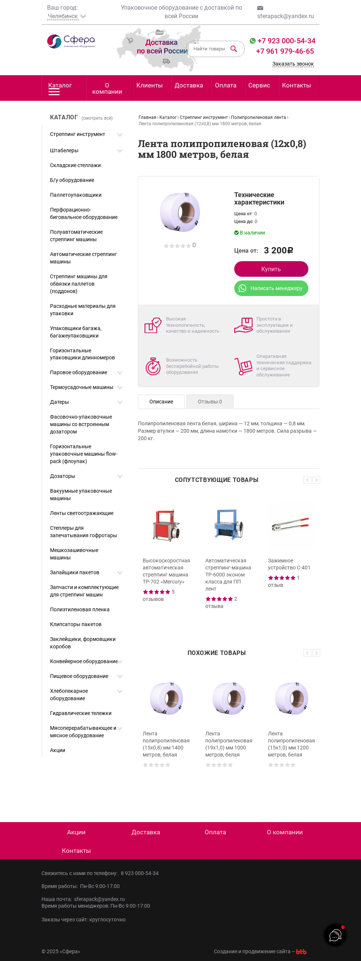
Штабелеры (64, 150)
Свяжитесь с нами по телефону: (81, 873)
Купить (271, 269)
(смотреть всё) (97, 118)
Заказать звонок (293, 64)
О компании (107, 88)
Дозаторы (62, 476)
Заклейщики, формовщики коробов (83, 642)
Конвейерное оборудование (84, 661)
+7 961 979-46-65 (285, 51)
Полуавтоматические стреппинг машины (76, 235)
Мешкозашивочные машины (74, 554)
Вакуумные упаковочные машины (81, 494)
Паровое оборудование (78, 372)
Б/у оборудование (72, 180)
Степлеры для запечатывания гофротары (83, 531)
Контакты (296, 85)
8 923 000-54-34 (140, 873)
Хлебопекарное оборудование (69, 694)
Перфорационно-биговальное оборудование (83, 213)
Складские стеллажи (75, 165)
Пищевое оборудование (79, 676)
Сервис (259, 85)
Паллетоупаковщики (76, 195)
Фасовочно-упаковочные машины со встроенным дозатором (81, 424)
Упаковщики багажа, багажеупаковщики (76, 332)
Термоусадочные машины (81, 387)
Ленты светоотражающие (81, 513)
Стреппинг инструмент (77, 134)
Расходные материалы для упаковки (83, 309)
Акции (57, 750)
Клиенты (149, 85)
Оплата (225, 85)
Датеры (59, 402)
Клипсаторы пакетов (76, 624)
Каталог (60, 88)
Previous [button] (307, 480)
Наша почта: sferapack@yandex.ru (83, 899)
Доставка (189, 85)
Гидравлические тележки (81, 713)
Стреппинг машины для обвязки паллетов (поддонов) (78, 283)
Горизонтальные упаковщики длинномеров (82, 354)
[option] (166, 560)
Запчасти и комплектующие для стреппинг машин (84, 591)
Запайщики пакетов (74, 572)
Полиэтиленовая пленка (80, 609)
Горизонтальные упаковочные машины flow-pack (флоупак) (83, 453)
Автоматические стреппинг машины (83, 258)
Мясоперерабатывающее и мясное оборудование (83, 731)
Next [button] (316, 480)
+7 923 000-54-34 (285, 40)
